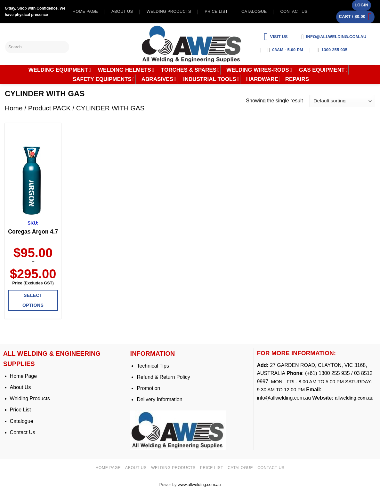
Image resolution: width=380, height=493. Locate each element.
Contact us (294, 11)
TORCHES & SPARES (190, 70)
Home (13, 108)
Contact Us (22, 432)
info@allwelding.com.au (284, 398)
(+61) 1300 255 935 (327, 373)
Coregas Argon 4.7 (33, 231)
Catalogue (254, 11)
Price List (20, 409)
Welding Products (169, 11)
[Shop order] (342, 101)
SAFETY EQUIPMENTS (103, 79)
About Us (20, 387)
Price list (216, 11)
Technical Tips (153, 366)
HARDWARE (262, 79)
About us (122, 11)
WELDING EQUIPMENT (59, 70)
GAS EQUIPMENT (323, 70)
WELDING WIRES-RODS (259, 70)
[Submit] (64, 47)
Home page (85, 11)
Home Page (23, 376)
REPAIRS (297, 79)
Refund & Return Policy (163, 377)
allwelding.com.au (354, 398)
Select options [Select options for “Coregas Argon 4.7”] (33, 300)
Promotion (148, 388)
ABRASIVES (158, 79)
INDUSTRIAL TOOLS (211, 79)
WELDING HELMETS (126, 70)
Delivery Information (159, 399)
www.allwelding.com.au (199, 484)
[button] (361, 5)
